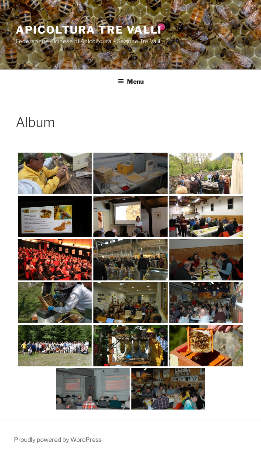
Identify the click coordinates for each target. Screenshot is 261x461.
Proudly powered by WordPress (58, 439)
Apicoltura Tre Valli (89, 30)
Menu (131, 81)
